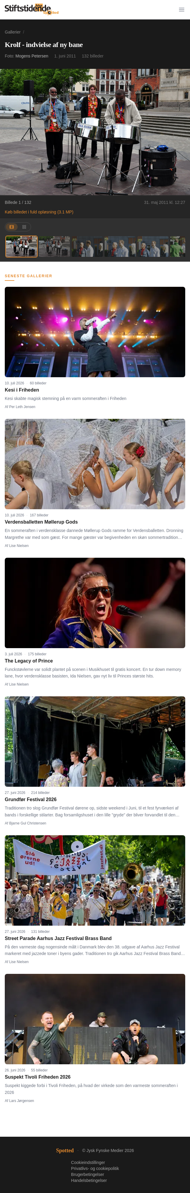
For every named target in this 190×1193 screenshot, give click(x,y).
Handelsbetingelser (89, 1180)
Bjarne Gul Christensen (27, 823)
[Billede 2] (54, 246)
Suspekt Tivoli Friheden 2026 (38, 1077)
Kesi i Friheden (22, 389)
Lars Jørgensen (21, 1101)
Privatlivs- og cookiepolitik (95, 1168)
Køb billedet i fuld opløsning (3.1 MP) (39, 212)
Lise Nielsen (19, 546)
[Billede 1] (21, 246)
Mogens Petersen (32, 56)
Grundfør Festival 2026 (30, 799)
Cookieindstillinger (88, 1162)
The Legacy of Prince (29, 660)
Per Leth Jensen (22, 407)
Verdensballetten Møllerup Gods (41, 522)
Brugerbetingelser (87, 1174)
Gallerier (13, 32)
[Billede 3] (87, 246)
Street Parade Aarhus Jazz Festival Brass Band (58, 938)
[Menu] (182, 10)
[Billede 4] (120, 246)
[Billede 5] (152, 246)
